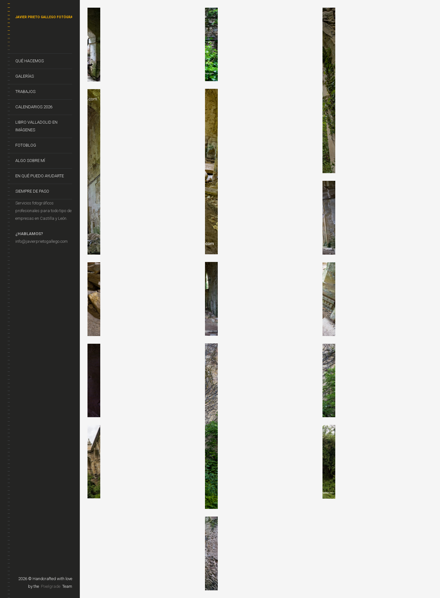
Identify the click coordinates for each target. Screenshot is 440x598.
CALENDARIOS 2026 (33, 106)
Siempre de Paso (32, 191)
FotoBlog (25, 145)
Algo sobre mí (30, 160)
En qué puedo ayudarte (39, 175)
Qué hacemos (29, 60)
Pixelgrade (50, 586)
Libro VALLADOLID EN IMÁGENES (36, 126)
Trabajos (25, 91)
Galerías (24, 76)
